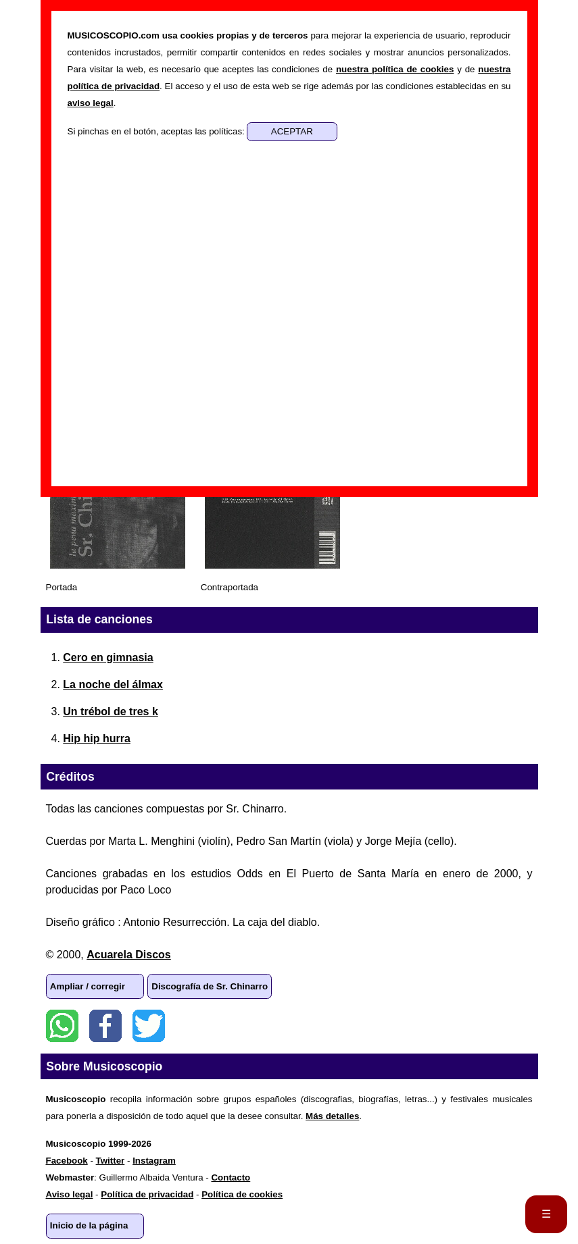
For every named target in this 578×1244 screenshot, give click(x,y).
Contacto (230, 1177)
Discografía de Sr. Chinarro (209, 986)
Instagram (154, 1161)
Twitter (149, 1026)
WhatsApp (62, 1026)
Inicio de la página (89, 1225)
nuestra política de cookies (395, 69)
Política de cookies (242, 1194)
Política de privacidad (147, 1194)
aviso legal (91, 103)
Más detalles (332, 1116)
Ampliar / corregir (87, 986)
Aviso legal (69, 1194)
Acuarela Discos (129, 954)
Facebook (105, 1026)
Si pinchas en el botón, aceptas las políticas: (157, 131)
